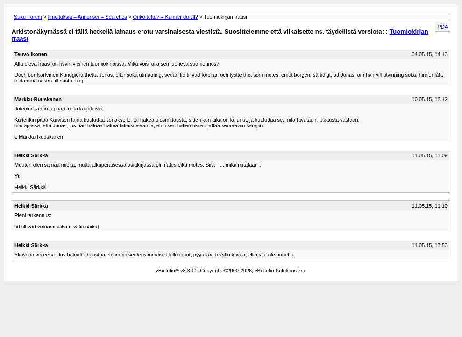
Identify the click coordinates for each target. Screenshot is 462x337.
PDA (442, 26)
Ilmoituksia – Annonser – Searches (87, 17)
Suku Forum (28, 17)
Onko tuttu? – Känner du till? (165, 17)
